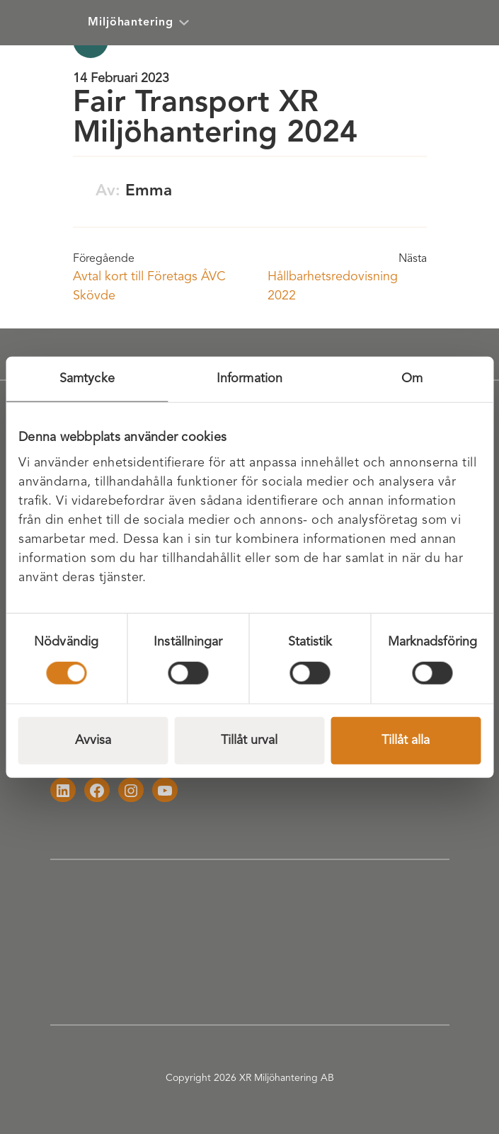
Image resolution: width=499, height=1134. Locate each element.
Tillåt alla (406, 739)
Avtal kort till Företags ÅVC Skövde (149, 286)
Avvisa (93, 739)
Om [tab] (412, 378)
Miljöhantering (138, 22)
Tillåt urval (249, 739)
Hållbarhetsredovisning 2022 (333, 286)
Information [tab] (249, 378)
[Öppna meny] (468, 23)
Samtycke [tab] (87, 378)
